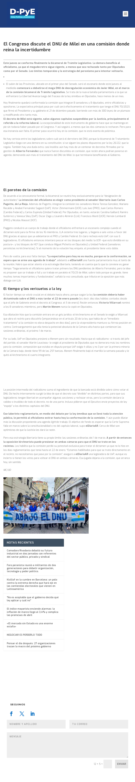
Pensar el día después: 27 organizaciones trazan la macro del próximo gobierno (31, 645)
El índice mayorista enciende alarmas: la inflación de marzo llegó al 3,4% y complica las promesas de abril (32, 612)
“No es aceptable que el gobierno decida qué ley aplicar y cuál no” (33, 599)
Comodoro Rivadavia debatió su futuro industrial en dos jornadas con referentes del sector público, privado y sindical (31, 553)
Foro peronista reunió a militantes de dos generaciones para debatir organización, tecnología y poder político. (31, 568)
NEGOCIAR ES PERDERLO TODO (24, 635)
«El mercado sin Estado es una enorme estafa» (30, 625)
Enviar (121, 764)
